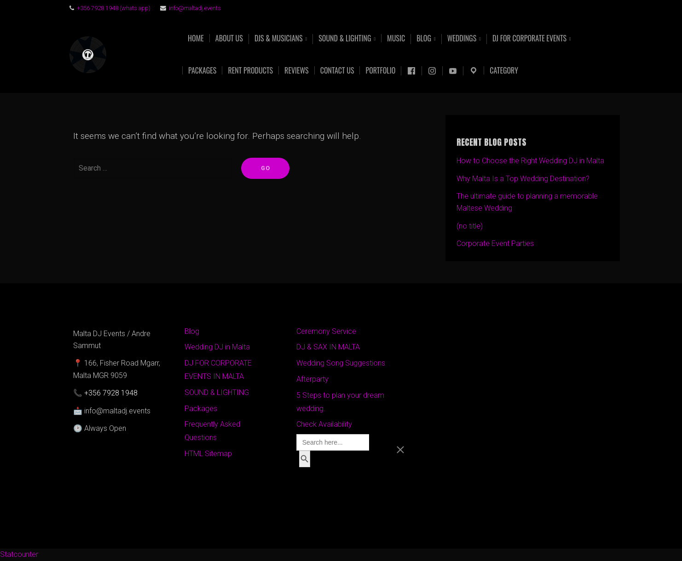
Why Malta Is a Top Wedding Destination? (523, 178)
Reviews (296, 70)
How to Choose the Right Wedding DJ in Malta (530, 160)
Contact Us (337, 70)
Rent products (250, 70)
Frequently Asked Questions (212, 431)
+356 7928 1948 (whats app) (113, 8)
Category (504, 70)
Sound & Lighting (344, 39)
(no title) (470, 226)
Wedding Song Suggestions (340, 363)
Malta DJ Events (144, 54)
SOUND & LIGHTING (217, 392)
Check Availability (324, 424)
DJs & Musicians (278, 39)
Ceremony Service (326, 331)
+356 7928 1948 (111, 393)
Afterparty (312, 379)
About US (229, 38)
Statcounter (19, 554)
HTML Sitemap (208, 453)
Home (196, 38)
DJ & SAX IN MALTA (328, 347)
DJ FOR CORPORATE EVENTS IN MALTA (218, 370)
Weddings (462, 39)
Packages (202, 70)
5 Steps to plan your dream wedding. (340, 402)
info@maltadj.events (195, 8)
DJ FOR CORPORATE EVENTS (529, 39)
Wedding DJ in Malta (217, 347)
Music (396, 38)
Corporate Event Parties (495, 243)
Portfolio (380, 70)
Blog (423, 39)
